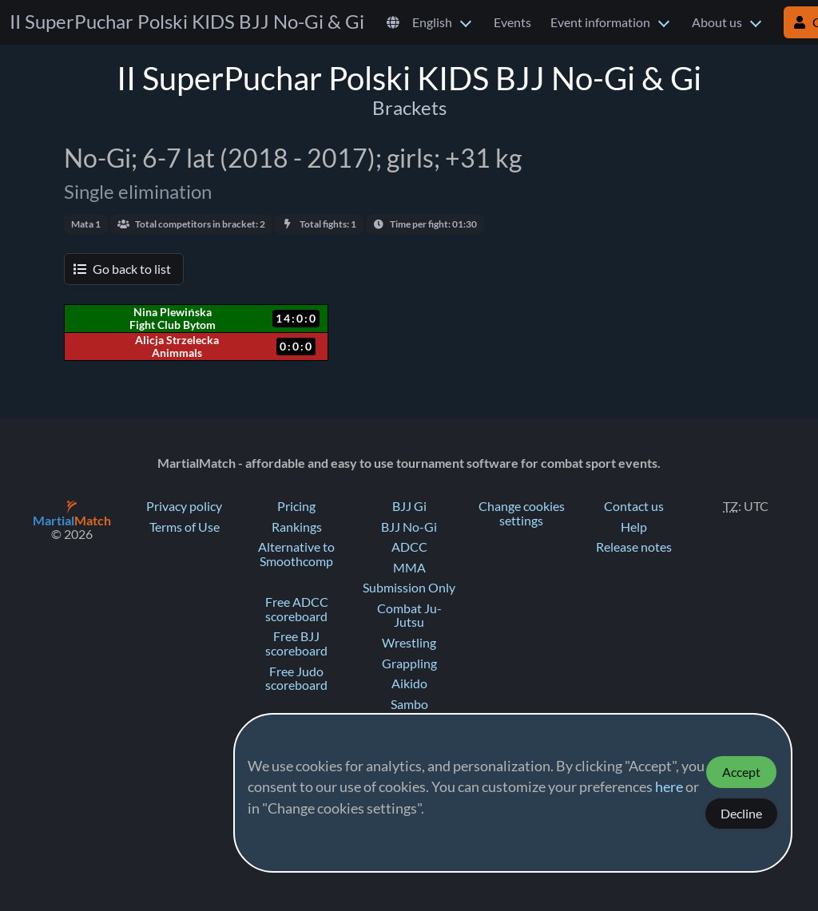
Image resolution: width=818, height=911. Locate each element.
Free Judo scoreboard (296, 678)
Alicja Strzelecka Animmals (177, 346)
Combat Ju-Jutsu (409, 615)
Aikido (409, 683)
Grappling (409, 663)
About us (717, 22)
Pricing (296, 506)
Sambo (409, 704)
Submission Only (409, 587)
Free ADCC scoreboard (296, 609)
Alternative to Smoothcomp (296, 554)
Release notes (634, 547)
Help (634, 527)
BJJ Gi (409, 506)
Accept (741, 772)
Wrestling (409, 643)
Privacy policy (184, 506)
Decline (741, 813)
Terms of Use (184, 527)
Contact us (634, 506)
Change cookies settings (521, 513)
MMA (409, 567)
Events (512, 22)
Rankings (297, 527)
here (669, 787)
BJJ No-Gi (409, 527)
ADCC (409, 547)
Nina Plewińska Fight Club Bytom (172, 318)
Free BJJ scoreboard (296, 643)
